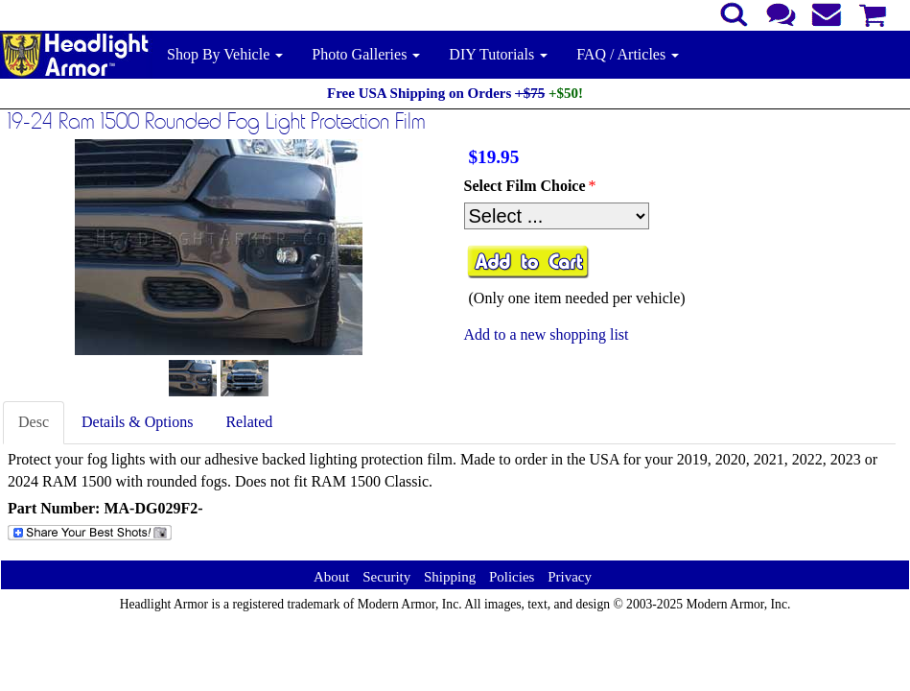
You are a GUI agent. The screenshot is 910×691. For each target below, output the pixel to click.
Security (386, 576)
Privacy (570, 576)
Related (248, 422)
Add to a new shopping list (546, 334)
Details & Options (137, 422)
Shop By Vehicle (225, 54)
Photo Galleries (366, 54)
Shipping (450, 576)
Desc (33, 422)
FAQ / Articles (627, 54)
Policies (512, 576)
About (332, 576)
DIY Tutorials (498, 54)
